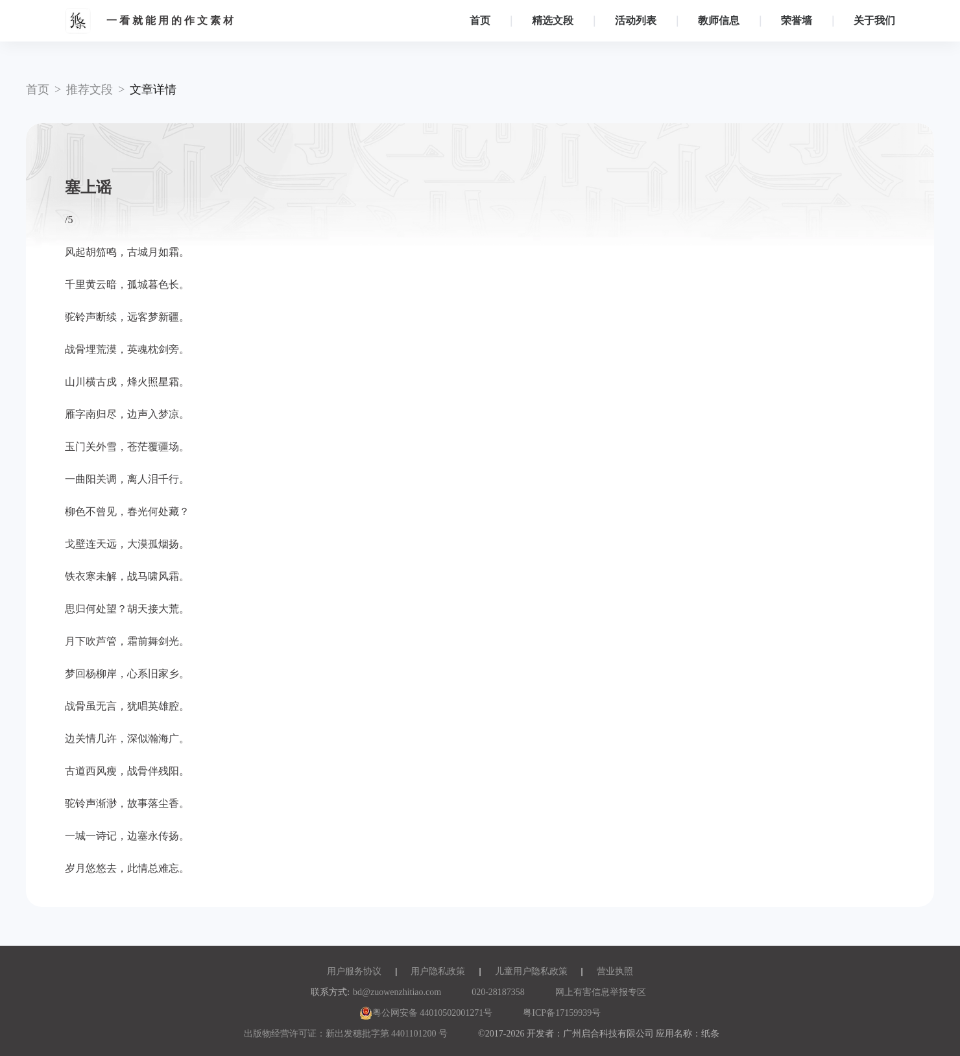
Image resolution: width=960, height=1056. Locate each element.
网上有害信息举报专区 (600, 992)
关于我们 (874, 20)
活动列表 (635, 20)
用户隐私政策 (438, 971)
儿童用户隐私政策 (531, 971)
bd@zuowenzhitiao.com (397, 992)
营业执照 (615, 971)
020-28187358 (498, 992)
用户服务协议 (354, 971)
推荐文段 (89, 89)
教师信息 (718, 20)
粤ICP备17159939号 (562, 1013)
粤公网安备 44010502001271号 (426, 1013)
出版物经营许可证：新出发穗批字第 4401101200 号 (346, 1033)
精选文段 (552, 20)
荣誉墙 (796, 20)
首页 (480, 20)
